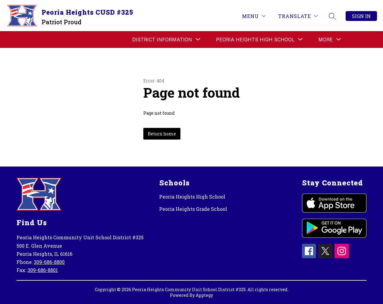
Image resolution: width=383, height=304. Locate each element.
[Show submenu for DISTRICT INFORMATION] (162, 39)
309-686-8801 (43, 270)
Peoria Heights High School (192, 196)
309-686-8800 (49, 262)
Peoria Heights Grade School (193, 209)
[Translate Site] (298, 16)
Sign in (361, 16)
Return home (162, 134)
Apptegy (204, 295)
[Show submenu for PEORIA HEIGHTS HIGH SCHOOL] (255, 39)
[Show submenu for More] (325, 39)
